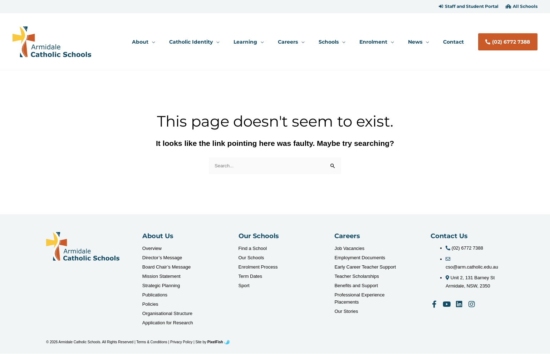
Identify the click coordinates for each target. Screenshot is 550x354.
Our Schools (251, 258)
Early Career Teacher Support (365, 267)
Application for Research (167, 323)
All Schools (525, 6)
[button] (469, 6)
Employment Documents (359, 258)
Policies (150, 304)
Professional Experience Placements (359, 298)
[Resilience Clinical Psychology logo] (82, 247)
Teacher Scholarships (356, 276)
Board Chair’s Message (166, 267)
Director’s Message (162, 258)
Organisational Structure (167, 313)
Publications (154, 295)
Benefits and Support (356, 286)
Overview (152, 248)
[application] (191, 41)
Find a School (253, 248)
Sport (244, 286)
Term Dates (250, 276)
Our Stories (346, 311)
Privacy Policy (181, 342)
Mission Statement (161, 276)
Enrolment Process (258, 267)
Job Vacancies (349, 248)
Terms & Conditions (151, 342)
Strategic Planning (161, 286)
